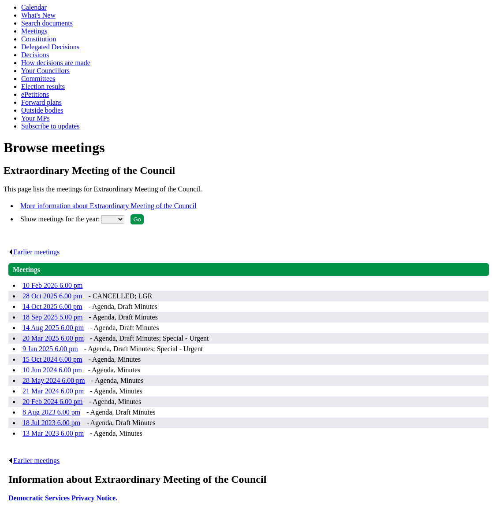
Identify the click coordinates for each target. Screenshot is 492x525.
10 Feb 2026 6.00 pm (52, 285)
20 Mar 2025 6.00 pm (53, 338)
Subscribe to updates (50, 126)
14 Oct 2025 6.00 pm (52, 306)
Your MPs (35, 118)
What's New (38, 15)
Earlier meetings (34, 252)
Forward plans (41, 102)
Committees (38, 78)
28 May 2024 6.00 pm (53, 380)
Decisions (35, 55)
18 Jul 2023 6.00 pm (51, 422)
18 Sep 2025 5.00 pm (52, 317)
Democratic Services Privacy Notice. (62, 498)
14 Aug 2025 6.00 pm (53, 327)
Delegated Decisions (50, 47)
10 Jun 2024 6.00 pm (52, 370)
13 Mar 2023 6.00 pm (53, 433)
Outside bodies (42, 110)
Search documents (47, 23)
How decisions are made (55, 62)
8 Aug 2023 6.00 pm (51, 412)
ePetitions (35, 94)
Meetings (34, 31)
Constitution (38, 39)
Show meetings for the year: (60, 219)
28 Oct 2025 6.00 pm (52, 296)
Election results (43, 86)
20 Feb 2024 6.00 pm (52, 401)
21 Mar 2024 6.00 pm (53, 391)
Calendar (34, 7)
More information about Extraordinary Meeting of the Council (108, 205)
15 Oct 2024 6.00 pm (52, 359)
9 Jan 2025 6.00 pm (50, 348)
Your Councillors (45, 70)
